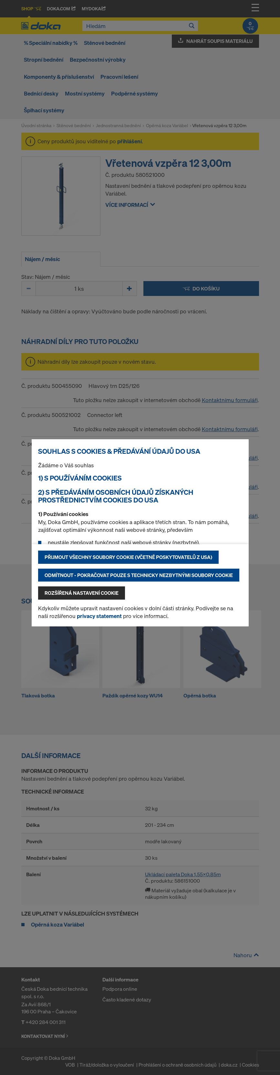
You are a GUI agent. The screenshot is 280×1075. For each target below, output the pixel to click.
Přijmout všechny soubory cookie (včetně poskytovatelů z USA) (128, 557)
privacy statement (99, 616)
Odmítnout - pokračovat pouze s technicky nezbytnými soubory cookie (139, 575)
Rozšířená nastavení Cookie (82, 593)
